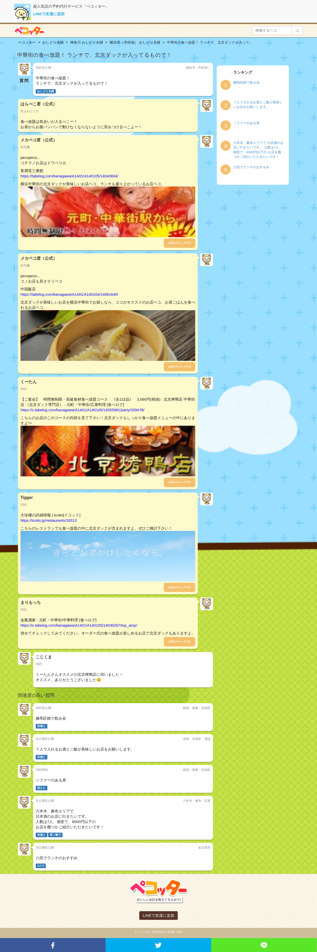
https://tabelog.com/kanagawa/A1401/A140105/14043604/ (69, 176)
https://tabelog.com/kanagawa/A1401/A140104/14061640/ (69, 294)
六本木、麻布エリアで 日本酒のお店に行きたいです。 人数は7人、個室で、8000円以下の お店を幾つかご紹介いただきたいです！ (258, 150)
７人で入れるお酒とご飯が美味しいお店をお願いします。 (258, 104)
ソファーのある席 (246, 123)
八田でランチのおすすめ (251, 167)
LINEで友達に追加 (49, 14)
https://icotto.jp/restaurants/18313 (49, 520)
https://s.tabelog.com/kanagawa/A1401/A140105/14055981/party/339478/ (83, 410)
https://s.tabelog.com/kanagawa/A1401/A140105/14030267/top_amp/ (79, 625)
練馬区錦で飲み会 (246, 82)
